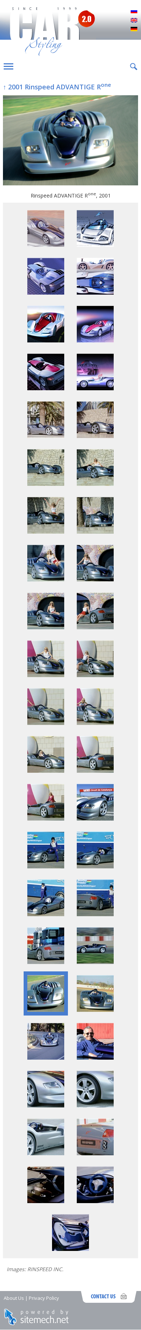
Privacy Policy (44, 1298)
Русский (134, 11)
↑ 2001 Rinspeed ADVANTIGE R (57, 86)
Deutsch (134, 29)
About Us (14, 1298)
